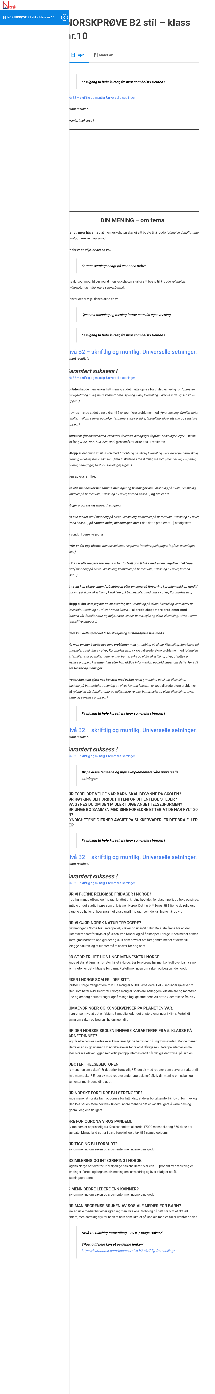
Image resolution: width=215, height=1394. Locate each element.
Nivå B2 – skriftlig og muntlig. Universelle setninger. (121, 98)
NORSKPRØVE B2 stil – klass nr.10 (30, 17)
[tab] (97, 55)
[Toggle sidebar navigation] (63, 17)
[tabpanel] (142, 719)
